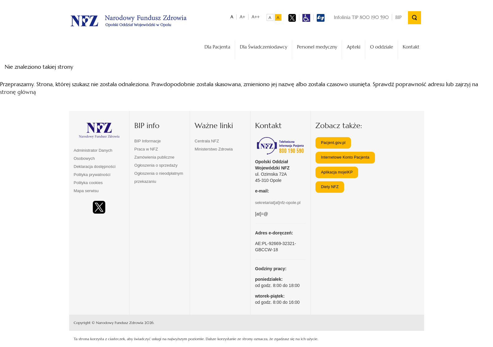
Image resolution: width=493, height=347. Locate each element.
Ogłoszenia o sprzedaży (156, 165)
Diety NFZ (330, 187)
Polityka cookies (88, 182)
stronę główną (18, 91)
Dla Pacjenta (217, 47)
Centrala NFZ (207, 141)
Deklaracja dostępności (95, 166)
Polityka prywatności (92, 174)
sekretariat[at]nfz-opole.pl (278, 202)
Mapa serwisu (86, 190)
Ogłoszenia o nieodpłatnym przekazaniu (158, 177)
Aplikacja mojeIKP (337, 172)
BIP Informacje (147, 141)
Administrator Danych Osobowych (93, 154)
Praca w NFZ (146, 149)
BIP (398, 17)
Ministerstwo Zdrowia (214, 149)
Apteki (353, 47)
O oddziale (381, 47)
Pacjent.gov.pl (333, 143)
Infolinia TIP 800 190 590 (361, 17)
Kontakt (411, 47)
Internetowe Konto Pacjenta (345, 157)
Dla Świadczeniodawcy (263, 47)
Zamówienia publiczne (154, 157)
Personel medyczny (317, 47)
